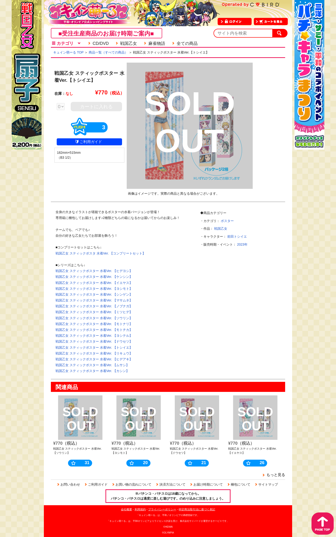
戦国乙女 (220, 228)
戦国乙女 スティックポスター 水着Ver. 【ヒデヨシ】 (94, 271)
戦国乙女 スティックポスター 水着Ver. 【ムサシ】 (92, 365)
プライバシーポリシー (162, 509)
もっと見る (275, 475)
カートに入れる (96, 106)
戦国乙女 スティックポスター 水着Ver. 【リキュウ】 (94, 353)
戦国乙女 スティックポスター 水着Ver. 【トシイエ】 (94, 347)
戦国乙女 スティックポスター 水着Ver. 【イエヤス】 (94, 283)
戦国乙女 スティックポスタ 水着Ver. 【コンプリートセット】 (101, 253)
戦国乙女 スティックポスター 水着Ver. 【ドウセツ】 (94, 341)
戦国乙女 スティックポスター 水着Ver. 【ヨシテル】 (94, 335)
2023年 (242, 244)
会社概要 (126, 509)
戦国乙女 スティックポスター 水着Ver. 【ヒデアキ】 (94, 359)
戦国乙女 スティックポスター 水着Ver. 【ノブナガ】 (94, 306)
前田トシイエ (237, 236)
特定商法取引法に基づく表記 (197, 509)
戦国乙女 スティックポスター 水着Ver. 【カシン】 (92, 371)
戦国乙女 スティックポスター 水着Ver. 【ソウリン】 (94, 318)
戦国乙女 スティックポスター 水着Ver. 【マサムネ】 (94, 300)
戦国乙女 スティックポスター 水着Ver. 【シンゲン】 (94, 294)
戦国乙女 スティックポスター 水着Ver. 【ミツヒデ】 (94, 312)
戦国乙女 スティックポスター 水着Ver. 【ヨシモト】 (94, 288)
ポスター (227, 221)
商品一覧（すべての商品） (108, 52)
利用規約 (140, 509)
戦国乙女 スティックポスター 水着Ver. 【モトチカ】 (94, 330)
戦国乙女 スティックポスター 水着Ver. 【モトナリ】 (94, 324)
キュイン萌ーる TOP (68, 52)
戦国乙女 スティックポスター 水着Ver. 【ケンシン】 (94, 277)
